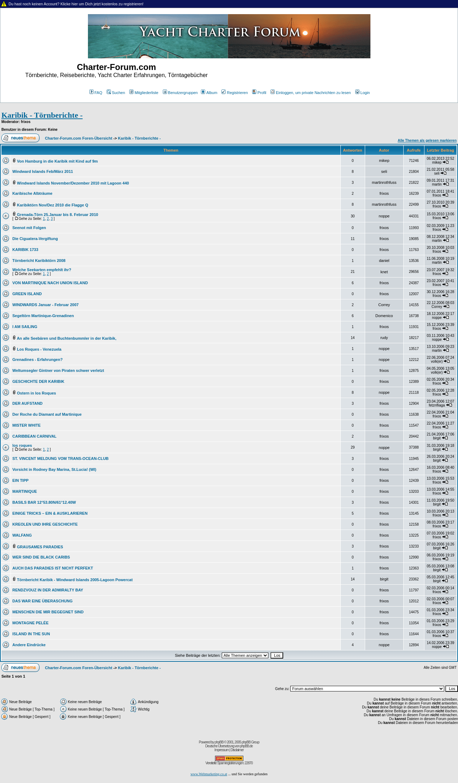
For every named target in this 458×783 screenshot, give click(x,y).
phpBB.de (246, 746)
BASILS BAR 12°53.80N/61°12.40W (44, 502)
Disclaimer (237, 750)
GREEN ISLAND (27, 294)
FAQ (95, 92)
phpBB (219, 742)
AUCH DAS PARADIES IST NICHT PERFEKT (52, 568)
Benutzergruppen (180, 92)
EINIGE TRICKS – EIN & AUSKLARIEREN (50, 513)
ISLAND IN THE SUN (31, 634)
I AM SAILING (24, 327)
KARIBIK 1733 (25, 249)
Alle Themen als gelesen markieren (427, 140)
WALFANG (22, 535)
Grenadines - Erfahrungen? (37, 359)
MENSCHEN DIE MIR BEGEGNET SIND (48, 612)
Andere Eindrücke (29, 645)
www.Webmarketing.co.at (208, 774)
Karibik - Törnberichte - (42, 115)
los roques (22, 445)
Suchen (116, 92)
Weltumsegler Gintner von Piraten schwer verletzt (58, 370)
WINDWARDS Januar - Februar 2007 (45, 305)
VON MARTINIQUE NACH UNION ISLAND (50, 283)
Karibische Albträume (32, 193)
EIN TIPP (20, 480)
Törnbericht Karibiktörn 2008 (38, 260)
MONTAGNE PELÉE (30, 623)
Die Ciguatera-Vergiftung (35, 238)
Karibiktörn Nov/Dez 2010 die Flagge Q (52, 205)
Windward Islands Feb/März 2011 (42, 171)
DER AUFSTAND (27, 403)
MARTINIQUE (24, 491)
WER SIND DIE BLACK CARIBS (41, 557)
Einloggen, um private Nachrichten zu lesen (310, 92)
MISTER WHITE (26, 425)
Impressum (221, 750)
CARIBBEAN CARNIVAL (34, 436)
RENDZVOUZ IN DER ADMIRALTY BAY (47, 590)
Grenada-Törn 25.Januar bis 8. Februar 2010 (57, 214)
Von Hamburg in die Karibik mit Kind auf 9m (57, 161)
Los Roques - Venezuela (39, 349)
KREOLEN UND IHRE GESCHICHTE (45, 524)
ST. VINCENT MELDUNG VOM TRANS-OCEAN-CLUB (60, 458)
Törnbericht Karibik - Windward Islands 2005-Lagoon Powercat (75, 580)
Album (209, 92)
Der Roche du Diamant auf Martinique (47, 414)
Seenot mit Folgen (29, 228)
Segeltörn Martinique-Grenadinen (43, 316)
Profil (259, 92)
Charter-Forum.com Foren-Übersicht (78, 138)
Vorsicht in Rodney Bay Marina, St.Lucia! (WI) (54, 469)
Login (362, 92)
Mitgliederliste (143, 92)
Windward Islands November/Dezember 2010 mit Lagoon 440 (73, 183)
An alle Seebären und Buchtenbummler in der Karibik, (67, 338)
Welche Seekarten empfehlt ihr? (41, 270)
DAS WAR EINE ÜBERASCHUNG (42, 601)
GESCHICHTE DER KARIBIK (38, 381)
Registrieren (234, 92)
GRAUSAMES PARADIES (40, 547)
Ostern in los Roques (36, 393)
